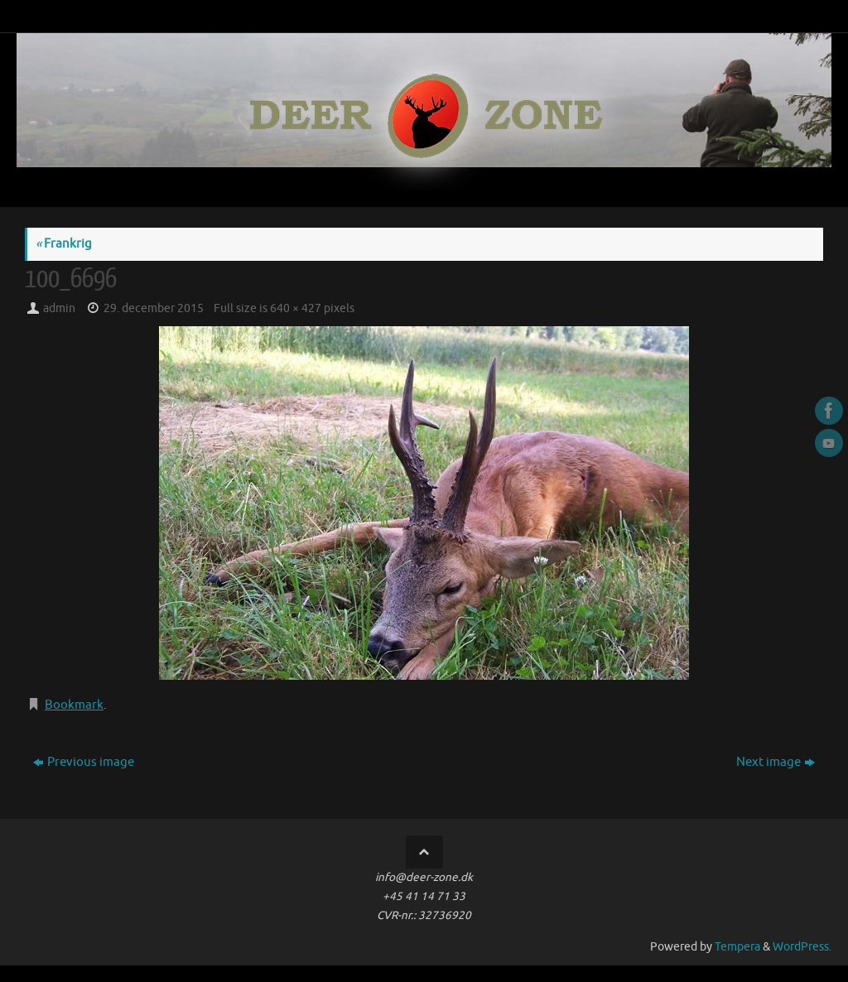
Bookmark (74, 705)
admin (59, 308)
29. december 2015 (154, 308)
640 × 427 (295, 308)
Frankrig (64, 244)
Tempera (737, 947)
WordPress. (802, 947)
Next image (775, 762)
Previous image (83, 762)
